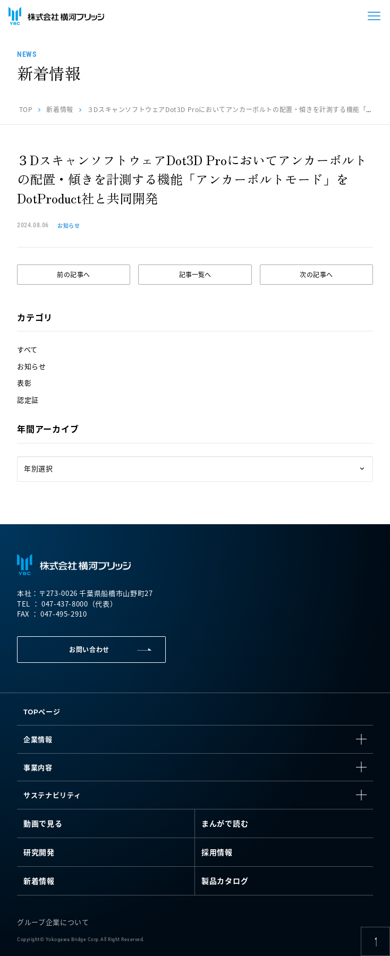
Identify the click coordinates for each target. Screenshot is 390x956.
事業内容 (38, 767)
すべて (27, 349)
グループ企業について (53, 922)
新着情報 (59, 109)
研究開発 (39, 852)
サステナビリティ (52, 795)
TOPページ (41, 711)
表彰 (24, 383)
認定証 (28, 400)
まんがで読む (224, 823)
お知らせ (31, 366)
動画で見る (43, 823)
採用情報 (217, 852)
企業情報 (38, 739)
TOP (26, 109)
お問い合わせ (89, 649)
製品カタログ (224, 880)
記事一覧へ (195, 274)
